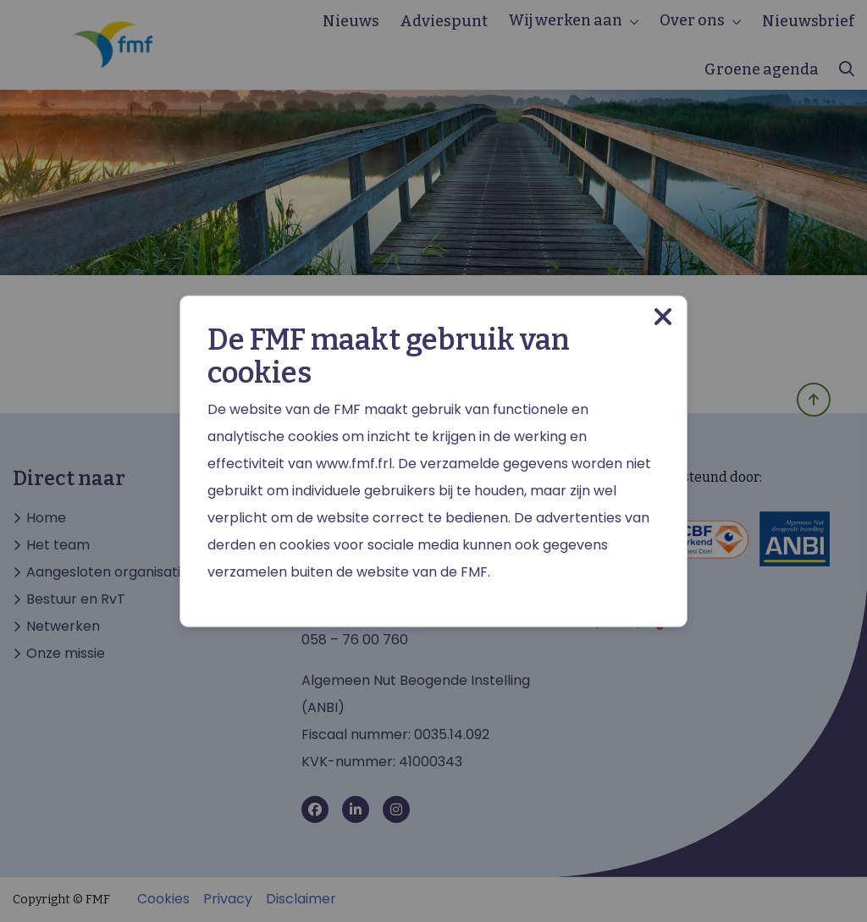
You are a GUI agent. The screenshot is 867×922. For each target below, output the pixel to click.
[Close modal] (663, 316)
